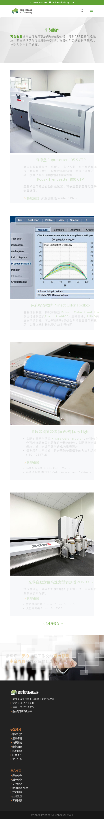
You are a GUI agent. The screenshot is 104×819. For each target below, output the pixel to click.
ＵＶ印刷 (16, 783)
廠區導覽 (16, 738)
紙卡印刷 (16, 779)
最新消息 (16, 746)
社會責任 (16, 755)
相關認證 (16, 742)
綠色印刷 (16, 751)
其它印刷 (16, 792)
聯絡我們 (16, 734)
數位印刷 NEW (19, 788)
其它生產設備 (51, 623)
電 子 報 (16, 759)
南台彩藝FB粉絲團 (22, 711)
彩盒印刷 (16, 775)
